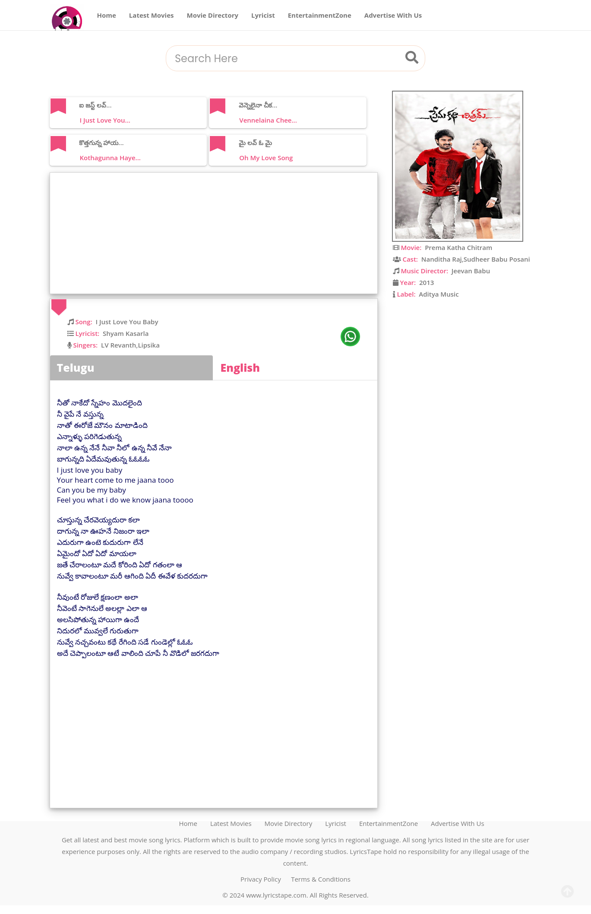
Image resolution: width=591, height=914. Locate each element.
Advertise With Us (393, 15)
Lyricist (263, 15)
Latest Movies (151, 15)
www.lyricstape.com (276, 895)
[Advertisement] (215, 233)
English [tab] (240, 367)
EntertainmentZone (319, 15)
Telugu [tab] (76, 367)
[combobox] (285, 59)
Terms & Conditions (321, 879)
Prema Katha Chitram (458, 247)
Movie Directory (213, 15)
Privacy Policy (260, 879)
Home (106, 15)
